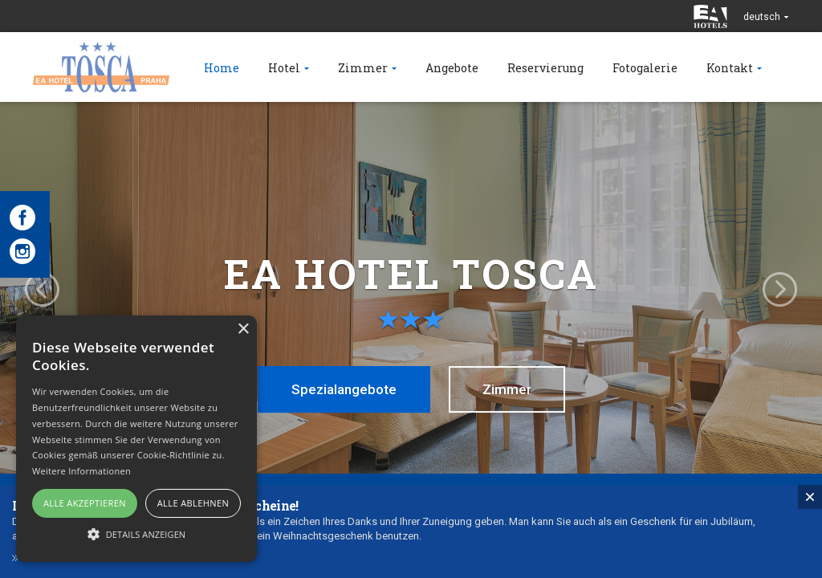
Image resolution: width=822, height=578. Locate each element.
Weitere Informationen (81, 471)
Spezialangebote (344, 389)
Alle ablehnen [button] (193, 503)
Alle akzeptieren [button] (84, 503)
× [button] (243, 330)
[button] (136, 533)
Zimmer (506, 389)
